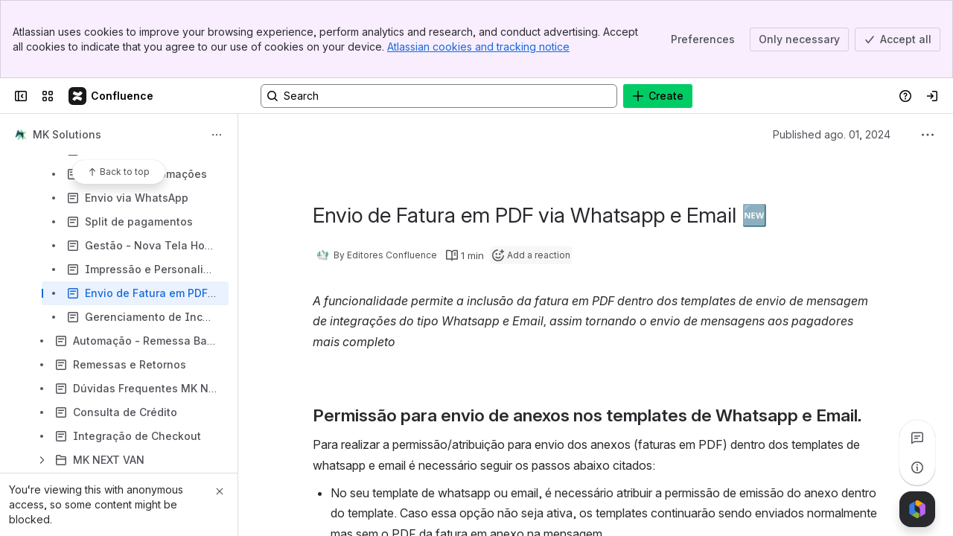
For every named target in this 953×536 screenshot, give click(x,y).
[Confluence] (112, 96)
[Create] (657, 96)
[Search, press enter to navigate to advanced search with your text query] (439, 96)
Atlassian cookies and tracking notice (478, 46)
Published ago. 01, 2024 (831, 134)
